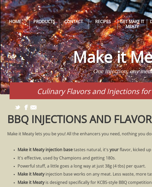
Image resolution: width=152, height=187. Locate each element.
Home (15, 21)
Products (44, 21)
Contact (73, 21)
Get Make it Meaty (132, 24)
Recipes (103, 21)
